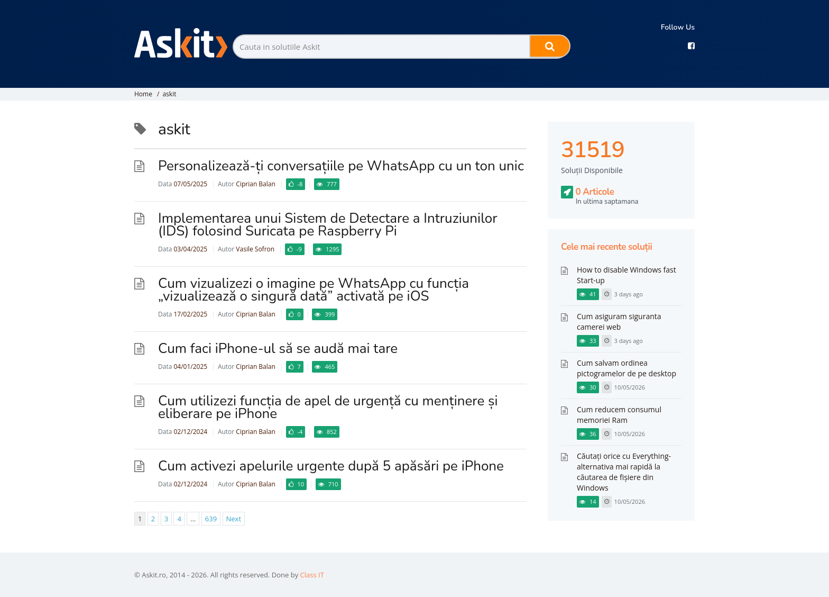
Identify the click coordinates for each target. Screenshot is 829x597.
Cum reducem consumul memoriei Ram (619, 414)
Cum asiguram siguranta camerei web (619, 321)
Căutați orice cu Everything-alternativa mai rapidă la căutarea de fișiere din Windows (624, 472)
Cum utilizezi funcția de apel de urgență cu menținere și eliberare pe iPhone (328, 407)
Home (143, 93)
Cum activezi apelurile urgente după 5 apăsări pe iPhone (331, 466)
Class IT (312, 575)
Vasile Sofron (255, 249)
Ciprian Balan (255, 183)
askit (169, 93)
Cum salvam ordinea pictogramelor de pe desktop (626, 368)
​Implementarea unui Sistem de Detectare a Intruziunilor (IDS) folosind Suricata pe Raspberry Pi (327, 224)
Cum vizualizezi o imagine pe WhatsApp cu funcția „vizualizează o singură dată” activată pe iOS (313, 289)
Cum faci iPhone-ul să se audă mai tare (278, 348)
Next (234, 518)
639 (211, 518)
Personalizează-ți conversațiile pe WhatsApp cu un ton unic (341, 166)
